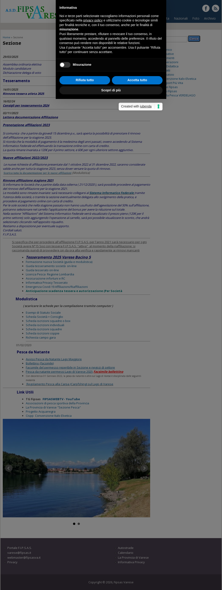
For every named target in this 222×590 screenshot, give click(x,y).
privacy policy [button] (93, 266)
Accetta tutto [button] (137, 325)
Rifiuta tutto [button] (85, 325)
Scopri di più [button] (111, 335)
